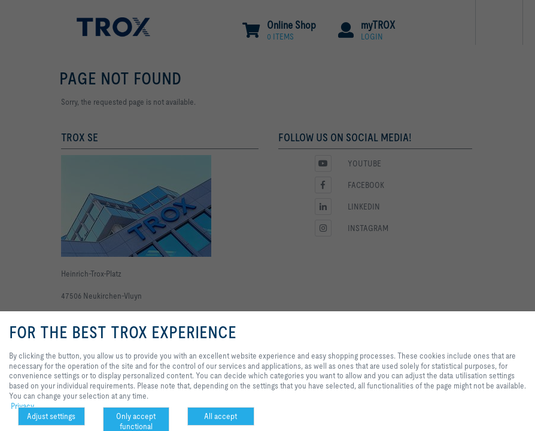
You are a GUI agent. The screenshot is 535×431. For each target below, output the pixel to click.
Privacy (22, 406)
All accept (220, 416)
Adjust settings (51, 416)
